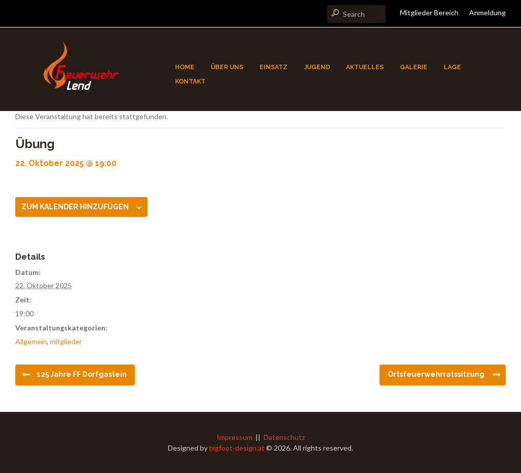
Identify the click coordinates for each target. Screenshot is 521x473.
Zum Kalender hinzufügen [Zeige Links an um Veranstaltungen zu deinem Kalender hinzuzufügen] (75, 207)
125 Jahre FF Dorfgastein (82, 374)
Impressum (234, 437)
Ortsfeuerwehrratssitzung (436, 374)
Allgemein (31, 341)
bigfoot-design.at (237, 447)
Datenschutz (284, 437)
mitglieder (66, 341)
